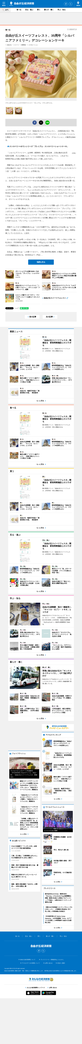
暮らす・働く (49, 10)
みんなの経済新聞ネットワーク (41, 1025)
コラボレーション (33, 45)
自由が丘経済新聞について (27, 1005)
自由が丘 (9, 45)
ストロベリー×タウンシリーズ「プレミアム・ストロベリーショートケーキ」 (39, 146)
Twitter (70, 4)
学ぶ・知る (62, 10)
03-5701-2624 (50, 252)
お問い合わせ (49, 1009)
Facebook (66, 4)
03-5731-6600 (10, 134)
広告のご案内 (61, 1009)
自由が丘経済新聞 (21, 4)
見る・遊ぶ (29, 10)
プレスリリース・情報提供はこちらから (52, 1005)
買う (38, 10)
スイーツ (16, 45)
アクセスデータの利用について (31, 1009)
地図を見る (41, 262)
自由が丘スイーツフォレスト (55, 298)
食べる (19, 10)
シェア (17, 308)
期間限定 (23, 45)
